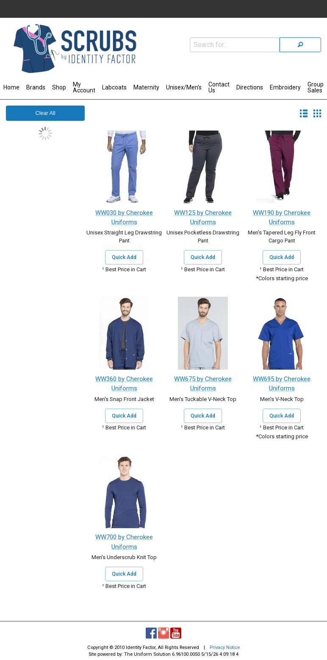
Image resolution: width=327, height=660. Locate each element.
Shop (59, 87)
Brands (35, 87)
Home (11, 87)
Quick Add (124, 257)
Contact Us (219, 87)
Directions (249, 87)
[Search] (300, 44)
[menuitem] (11, 88)
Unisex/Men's (184, 87)
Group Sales (316, 87)
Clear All (45, 113)
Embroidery (285, 87)
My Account (84, 87)
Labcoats (114, 87)
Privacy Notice (225, 647)
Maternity (146, 87)
